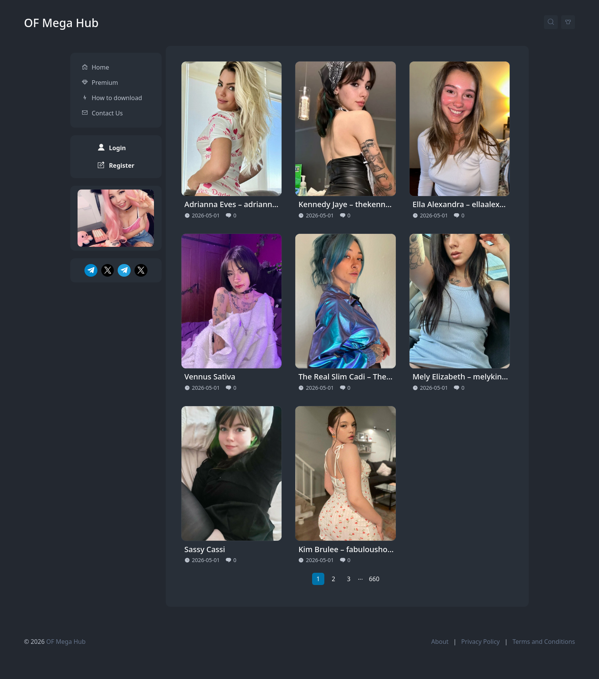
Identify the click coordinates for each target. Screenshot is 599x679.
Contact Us (107, 106)
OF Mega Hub (61, 23)
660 (374, 579)
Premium (105, 75)
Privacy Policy (480, 641)
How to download (117, 91)
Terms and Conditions (543, 641)
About (439, 641)
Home (100, 60)
